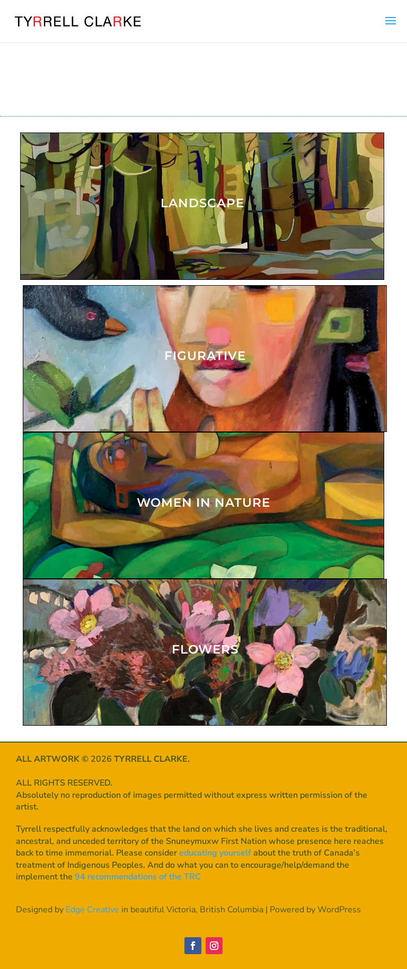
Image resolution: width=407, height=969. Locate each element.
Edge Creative (92, 909)
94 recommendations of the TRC (138, 877)
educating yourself (215, 853)
